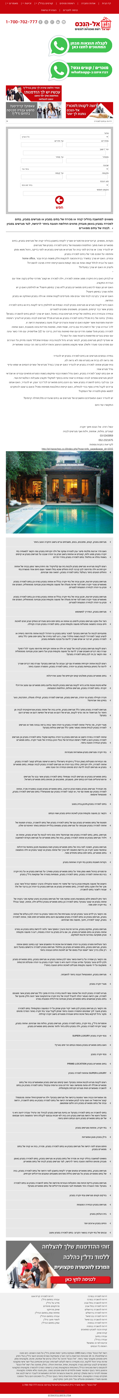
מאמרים (13, 3)
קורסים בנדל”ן (45, 3)
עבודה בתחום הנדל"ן (50, 1316)
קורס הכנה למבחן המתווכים (94, 1329)
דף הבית (106, 3)
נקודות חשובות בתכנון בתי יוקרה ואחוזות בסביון (84, 862)
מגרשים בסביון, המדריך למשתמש (90, 612)
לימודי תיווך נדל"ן (52, 1319)
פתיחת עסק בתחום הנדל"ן (47, 1313)
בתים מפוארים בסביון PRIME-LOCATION (86, 1063)
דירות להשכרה (100, 1319)
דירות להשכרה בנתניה (97, 1326)
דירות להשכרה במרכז (97, 1299)
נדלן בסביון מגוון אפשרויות (94, 1137)
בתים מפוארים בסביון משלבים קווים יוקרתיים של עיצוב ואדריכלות (76, 676)
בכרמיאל (90, 1316)
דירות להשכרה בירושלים (96, 1309)
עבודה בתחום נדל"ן (51, 1299)
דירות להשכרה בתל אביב (95, 1303)
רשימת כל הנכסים (99, 1346)
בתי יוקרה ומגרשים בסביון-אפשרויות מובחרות (85, 752)
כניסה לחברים (70, 10)
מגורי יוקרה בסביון (98, 984)
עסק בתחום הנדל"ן (51, 1323)
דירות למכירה (100, 1316)
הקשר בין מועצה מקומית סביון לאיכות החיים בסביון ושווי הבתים (77, 813)
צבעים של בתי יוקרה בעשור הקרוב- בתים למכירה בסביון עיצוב (77, 1232)
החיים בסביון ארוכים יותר (95, 1223)
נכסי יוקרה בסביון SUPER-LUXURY (89, 1036)
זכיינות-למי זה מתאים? (96, 1343)
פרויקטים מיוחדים (51, 1306)
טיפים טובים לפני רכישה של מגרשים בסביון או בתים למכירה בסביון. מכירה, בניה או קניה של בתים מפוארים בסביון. (61, 1148)
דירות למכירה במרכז (97, 1296)
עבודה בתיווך (101, 1336)
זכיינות (28, 3)
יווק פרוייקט (52, 1309)
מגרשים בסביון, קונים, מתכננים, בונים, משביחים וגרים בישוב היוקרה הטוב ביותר (70, 542)
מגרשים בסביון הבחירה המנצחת (91, 1204)
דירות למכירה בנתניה (97, 1323)
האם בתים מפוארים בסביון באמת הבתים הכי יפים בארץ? (80, 1045)
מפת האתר (59, 1391)
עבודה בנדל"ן (101, 1339)
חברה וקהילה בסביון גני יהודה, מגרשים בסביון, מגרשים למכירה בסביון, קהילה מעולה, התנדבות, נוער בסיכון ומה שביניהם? (59, 699)
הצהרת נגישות (48, 10)
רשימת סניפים (67, 3)
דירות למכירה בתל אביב (96, 1306)
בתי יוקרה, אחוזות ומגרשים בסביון (90, 1128)
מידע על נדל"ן (53, 1303)
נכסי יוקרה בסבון (98, 1054)
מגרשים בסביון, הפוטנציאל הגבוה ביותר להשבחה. (83, 974)
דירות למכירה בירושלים (96, 1313)
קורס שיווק (102, 1333)
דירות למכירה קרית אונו (42, 1296)
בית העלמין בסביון (98, 1214)
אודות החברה (88, 3)
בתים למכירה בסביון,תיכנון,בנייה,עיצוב (89, 804)
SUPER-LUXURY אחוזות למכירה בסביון (87, 1073)
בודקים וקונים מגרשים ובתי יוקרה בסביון (88, 1195)
